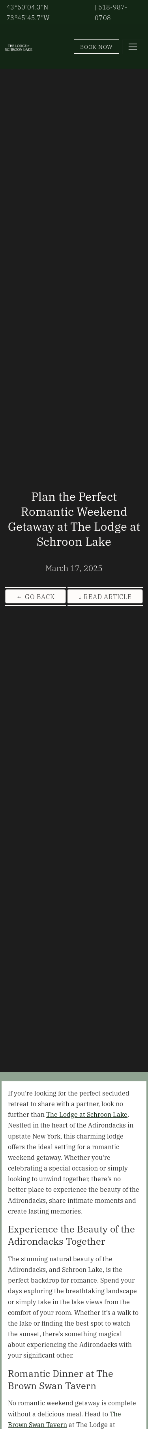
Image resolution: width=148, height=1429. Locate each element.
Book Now (96, 46)
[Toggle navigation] (132, 46)
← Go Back (35, 596)
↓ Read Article (105, 596)
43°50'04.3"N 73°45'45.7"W (28, 12)
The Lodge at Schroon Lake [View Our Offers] (86, 1114)
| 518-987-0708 (111, 12)
